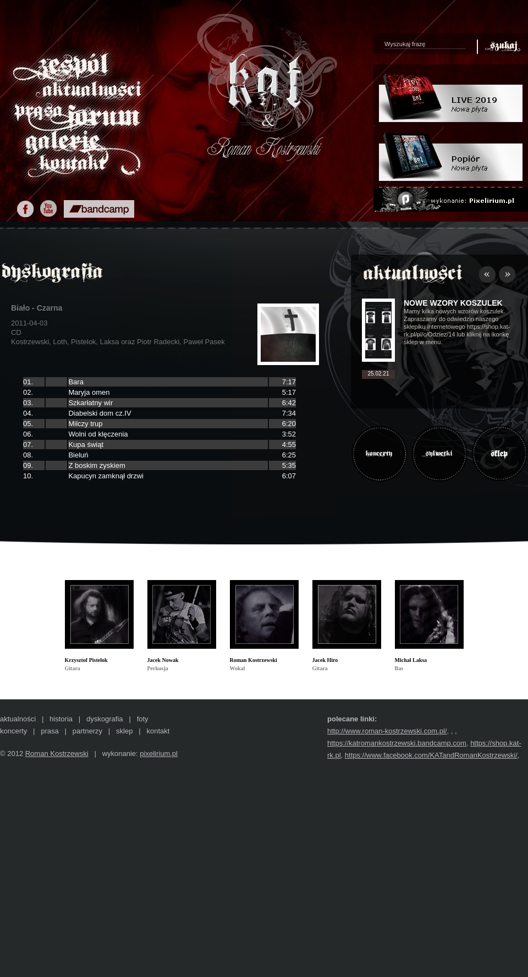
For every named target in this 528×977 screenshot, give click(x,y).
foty (142, 719)
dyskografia (104, 719)
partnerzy (87, 731)
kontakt (157, 731)
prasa (50, 731)
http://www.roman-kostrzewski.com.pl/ (387, 731)
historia (61, 719)
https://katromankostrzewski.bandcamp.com (396, 743)
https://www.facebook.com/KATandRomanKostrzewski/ (431, 755)
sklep (124, 731)
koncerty (13, 731)
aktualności (18, 719)
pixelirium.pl (159, 753)
